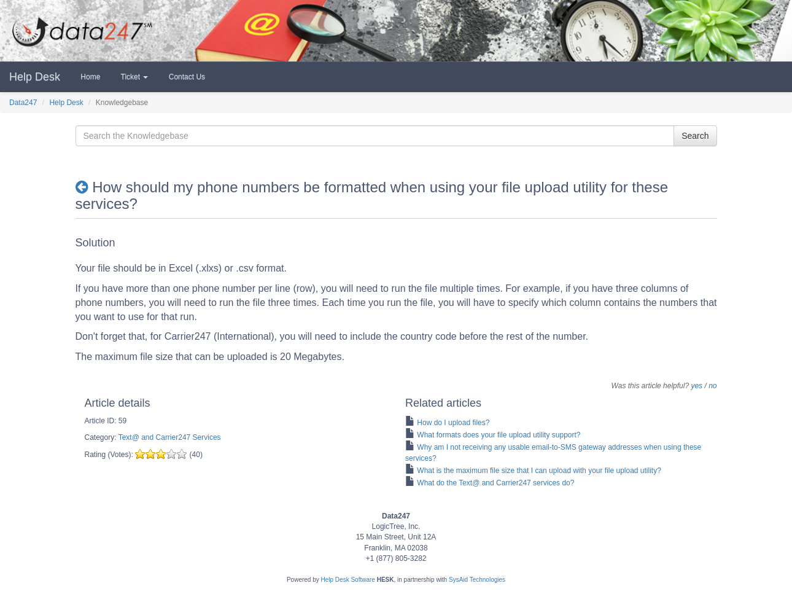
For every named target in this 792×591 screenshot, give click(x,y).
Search (695, 136)
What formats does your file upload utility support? (498, 435)
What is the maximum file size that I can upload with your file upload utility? (539, 470)
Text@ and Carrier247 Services (169, 437)
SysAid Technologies (477, 579)
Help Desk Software (348, 579)
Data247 (23, 102)
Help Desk (34, 77)
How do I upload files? (453, 422)
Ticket (133, 76)
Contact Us (185, 76)
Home (89, 76)
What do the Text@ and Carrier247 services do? (495, 483)
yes (696, 386)
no (712, 386)
